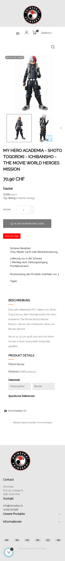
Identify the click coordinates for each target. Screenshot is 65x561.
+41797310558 (10, 509)
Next (61, 128)
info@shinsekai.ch (13, 505)
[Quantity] (23, 209)
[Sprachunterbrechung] (46, 33)
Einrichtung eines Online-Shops (32, 548)
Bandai (20, 364)
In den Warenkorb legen (27, 223)
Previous (4, 128)
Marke (12, 364)
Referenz (14, 371)
